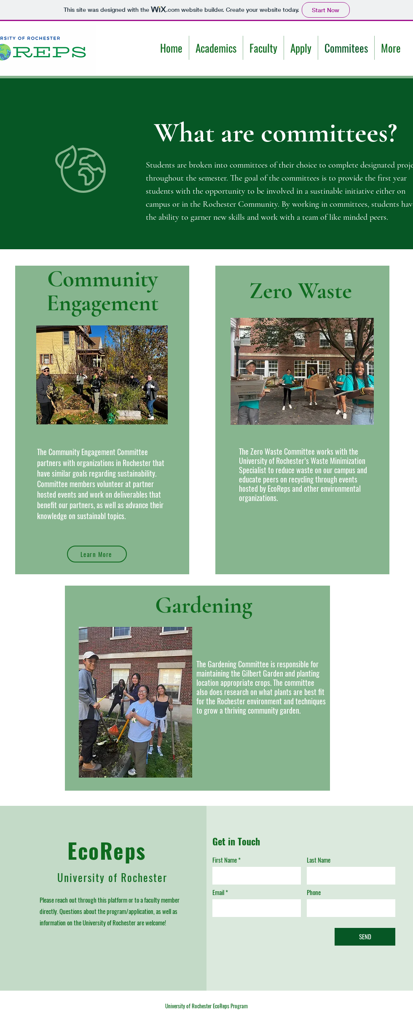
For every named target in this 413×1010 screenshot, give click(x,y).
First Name (224, 860)
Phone (314, 892)
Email (218, 892)
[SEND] (365, 937)
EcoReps (106, 850)
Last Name (318, 860)
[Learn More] (97, 554)
